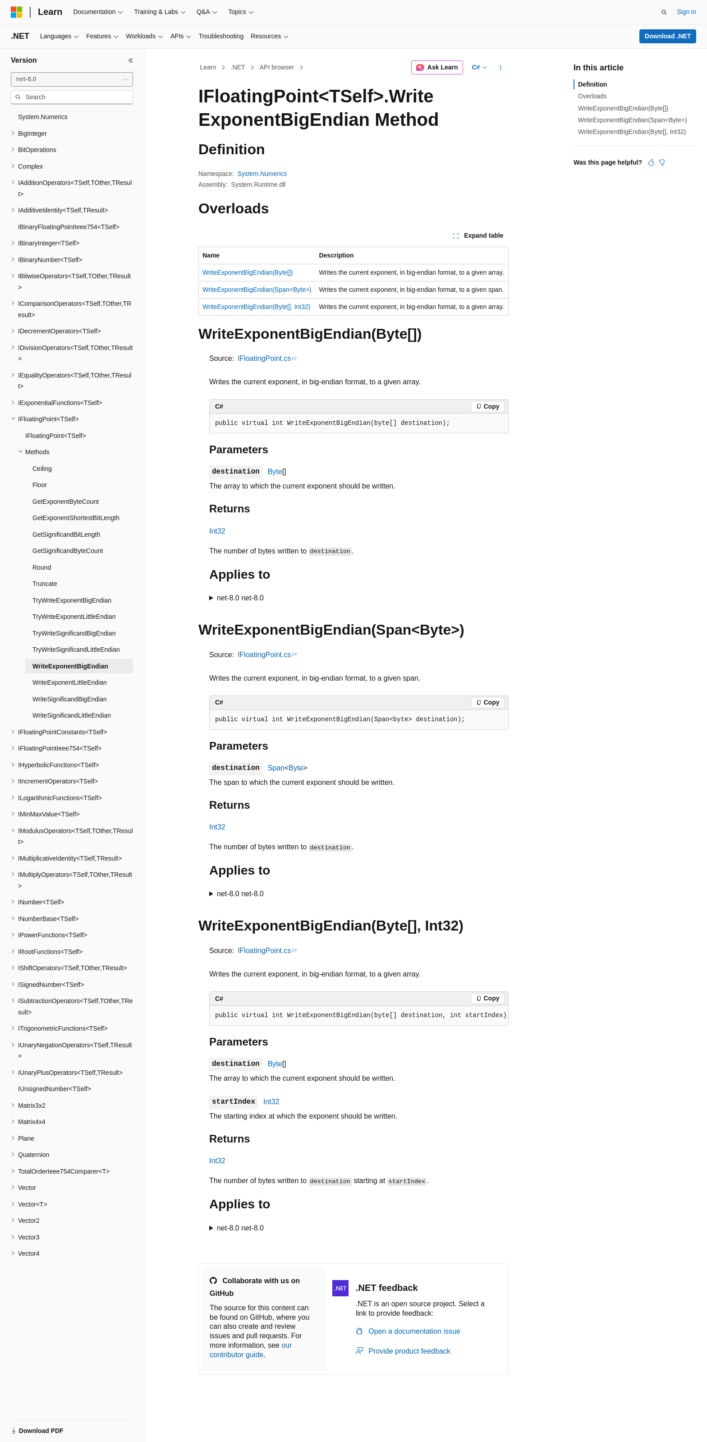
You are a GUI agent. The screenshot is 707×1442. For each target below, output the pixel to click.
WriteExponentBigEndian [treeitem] (70, 666)
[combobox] (72, 79)
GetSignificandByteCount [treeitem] (67, 550)
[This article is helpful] (651, 162)
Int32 (217, 531)
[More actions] (501, 67)
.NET (238, 67)
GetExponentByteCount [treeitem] (65, 501)
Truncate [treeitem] (44, 583)
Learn (208, 67)
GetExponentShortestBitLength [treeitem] (75, 517)
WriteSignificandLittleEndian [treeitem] (71, 715)
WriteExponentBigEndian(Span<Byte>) (257, 289)
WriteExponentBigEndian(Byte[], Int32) (256, 306)
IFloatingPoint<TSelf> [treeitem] (55, 435)
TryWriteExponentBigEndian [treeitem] (71, 600)
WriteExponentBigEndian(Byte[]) (247, 272)
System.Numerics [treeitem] (43, 116)
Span (276, 768)
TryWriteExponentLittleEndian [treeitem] (73, 616)
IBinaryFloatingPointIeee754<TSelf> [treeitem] (68, 226)
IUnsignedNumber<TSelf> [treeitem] (54, 1088)
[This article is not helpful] (661, 162)
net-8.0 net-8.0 (240, 598)
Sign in (686, 11)
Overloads (592, 96)
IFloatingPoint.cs (264, 358)
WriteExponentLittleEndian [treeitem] (69, 682)
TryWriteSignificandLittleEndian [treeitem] (76, 649)
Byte (275, 471)
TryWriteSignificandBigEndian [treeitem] (73, 633)
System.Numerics (262, 173)
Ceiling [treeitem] (42, 468)
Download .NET (668, 36)
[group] (359, 1016)
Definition (592, 84)
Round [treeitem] (41, 567)
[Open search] (664, 12)
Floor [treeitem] (39, 484)
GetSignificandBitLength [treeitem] (66, 534)
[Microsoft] (17, 12)
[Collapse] (130, 60)
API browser (277, 67)
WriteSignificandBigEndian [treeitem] (69, 699)
